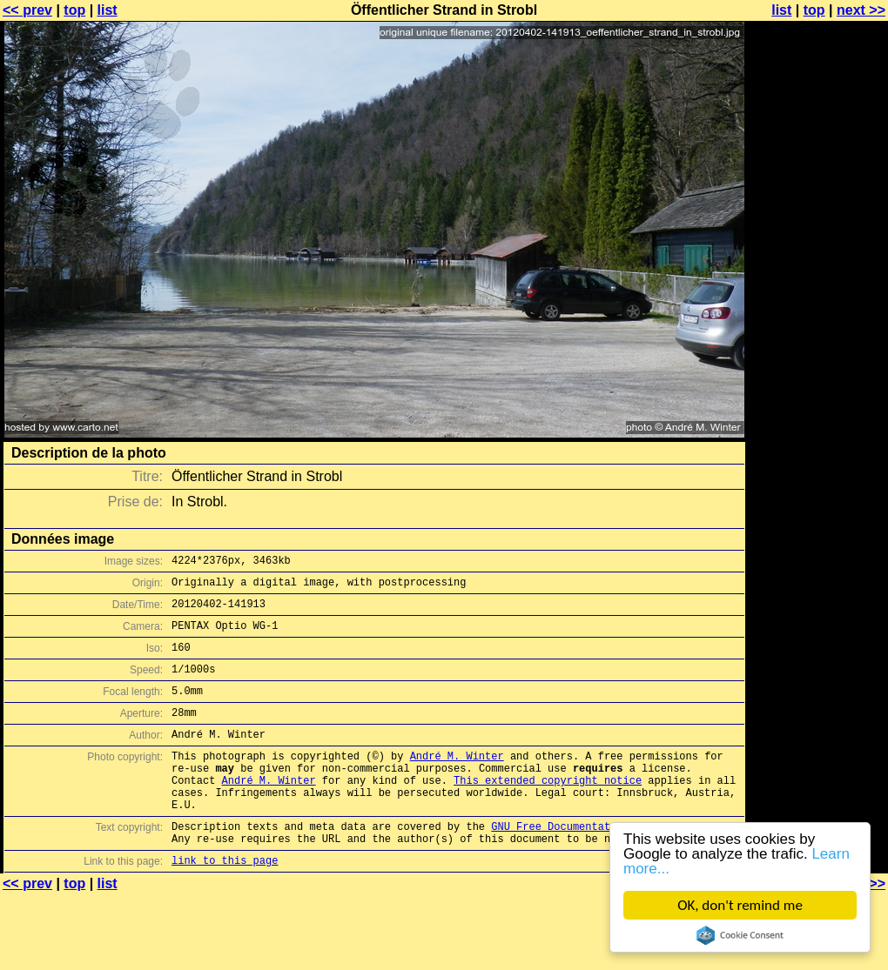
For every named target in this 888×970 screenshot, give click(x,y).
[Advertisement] (817, 224)
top (74, 10)
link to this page (225, 904)
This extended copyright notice (548, 811)
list (108, 10)
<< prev (27, 10)
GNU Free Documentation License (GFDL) (607, 865)
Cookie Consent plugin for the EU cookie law (740, 935)
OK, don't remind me (740, 905)
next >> (861, 10)
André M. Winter (457, 781)
